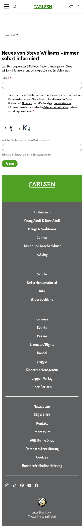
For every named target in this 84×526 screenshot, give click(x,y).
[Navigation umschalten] (6, 6)
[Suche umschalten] (14, 6)
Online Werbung (63, 103)
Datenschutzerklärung (56, 107)
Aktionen (27, 103)
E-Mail (5, 78)
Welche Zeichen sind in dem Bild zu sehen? (25, 140)
